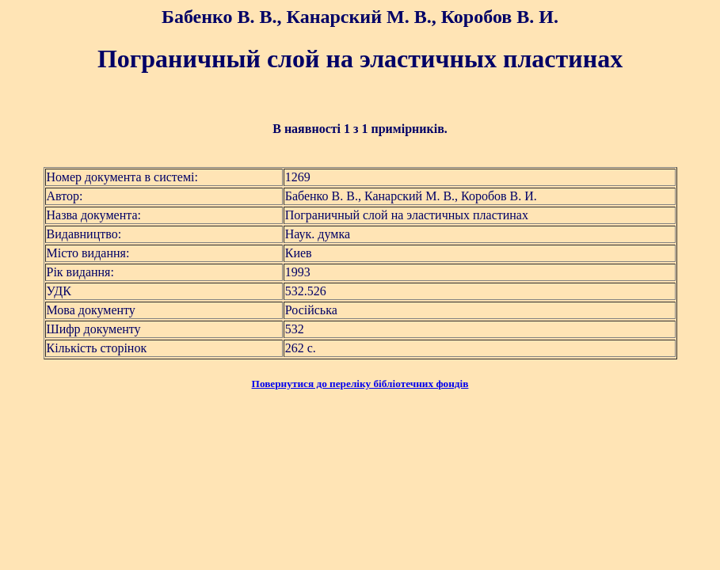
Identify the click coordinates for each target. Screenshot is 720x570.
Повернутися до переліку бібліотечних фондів (360, 384)
